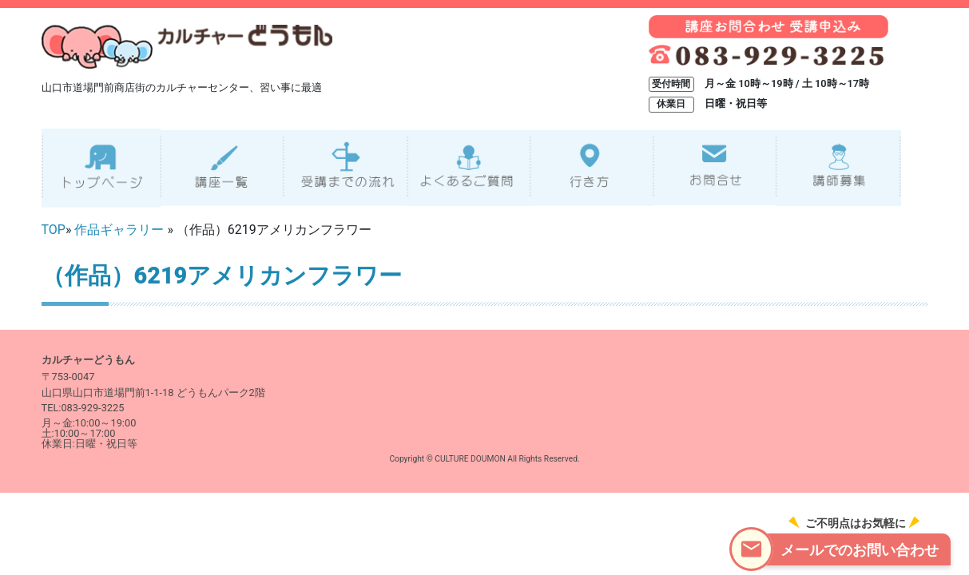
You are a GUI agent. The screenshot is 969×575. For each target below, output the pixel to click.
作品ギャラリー (119, 229)
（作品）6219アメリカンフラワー (222, 275)
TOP (54, 229)
